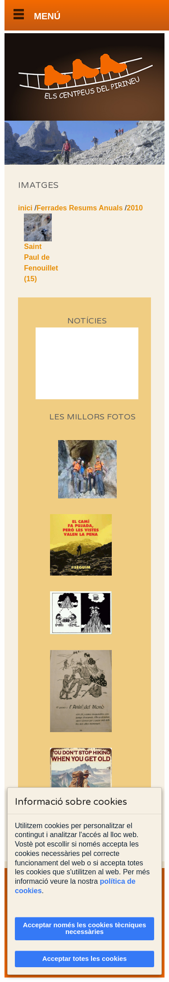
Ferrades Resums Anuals (80, 208)
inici (25, 208)
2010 (135, 208)
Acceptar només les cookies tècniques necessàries (84, 928)
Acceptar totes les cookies (84, 958)
